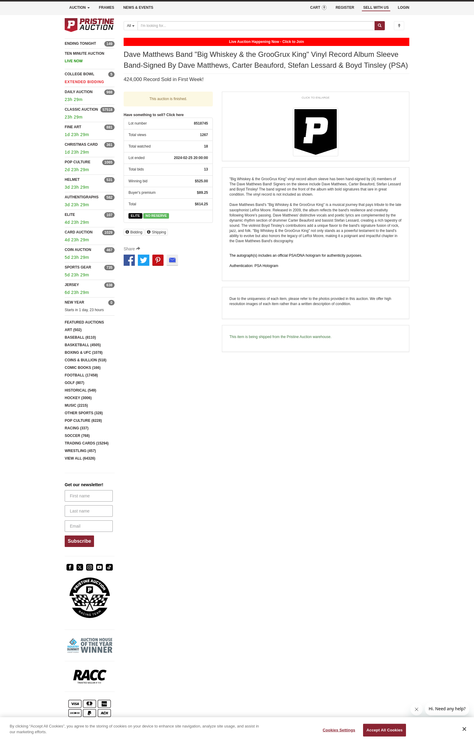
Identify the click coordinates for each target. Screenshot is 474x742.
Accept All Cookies (384, 730)
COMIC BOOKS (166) (83, 368)
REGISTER (345, 7)
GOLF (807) (74, 383)
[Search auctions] (256, 25)
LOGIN (403, 7)
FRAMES (106, 7)
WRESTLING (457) (80, 451)
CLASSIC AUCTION (81, 109)
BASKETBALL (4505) (83, 345)
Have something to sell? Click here (154, 115)
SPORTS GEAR (78, 267)
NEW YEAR (74, 302)
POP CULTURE (77, 162)
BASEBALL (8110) (80, 337)
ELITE (70, 215)
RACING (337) (77, 428)
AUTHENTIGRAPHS (82, 197)
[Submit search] (380, 25)
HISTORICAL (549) (80, 390)
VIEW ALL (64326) (80, 458)
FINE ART (73, 127)
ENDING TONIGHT (80, 43)
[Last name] (89, 511)
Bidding (133, 232)
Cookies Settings (339, 730)
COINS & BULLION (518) (85, 360)
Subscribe (79, 541)
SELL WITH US (376, 7)
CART (318, 7)
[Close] (464, 729)
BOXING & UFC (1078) (83, 352)
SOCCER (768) (77, 436)
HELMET (72, 179)
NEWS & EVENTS (138, 7)
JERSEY (72, 285)
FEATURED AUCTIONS (84, 322)
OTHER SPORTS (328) (84, 413)
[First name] (89, 496)
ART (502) (73, 330)
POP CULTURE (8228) (83, 420)
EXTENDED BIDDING (84, 82)
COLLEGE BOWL (79, 74)
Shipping (156, 232)
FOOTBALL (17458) (81, 375)
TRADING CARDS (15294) (87, 443)
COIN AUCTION (78, 250)
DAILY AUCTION (79, 92)
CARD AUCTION (79, 232)
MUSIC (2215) (76, 405)
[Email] (89, 526)
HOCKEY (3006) (78, 398)
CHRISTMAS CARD (81, 144)
